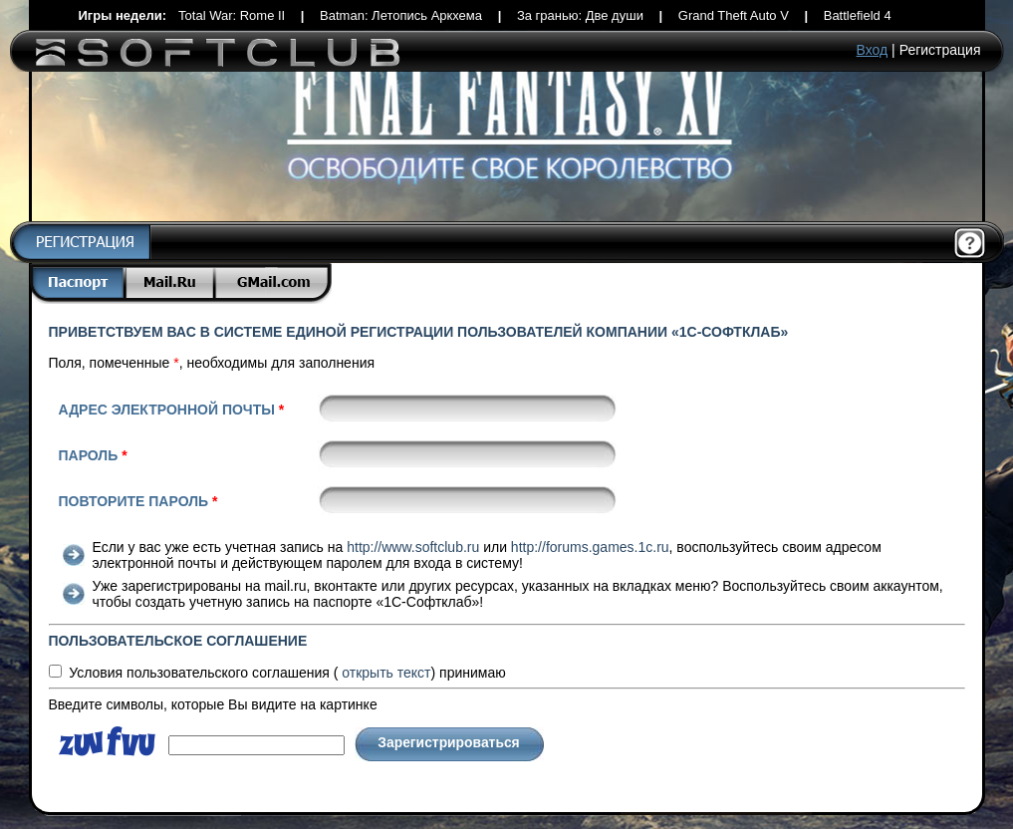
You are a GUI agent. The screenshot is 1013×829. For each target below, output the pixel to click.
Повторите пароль (138, 501)
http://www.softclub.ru (413, 547)
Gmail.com (274, 283)
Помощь (970, 244)
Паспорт (78, 283)
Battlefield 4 (857, 15)
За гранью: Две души (580, 15)
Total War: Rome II (231, 15)
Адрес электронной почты (172, 409)
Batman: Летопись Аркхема (401, 15)
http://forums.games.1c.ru (590, 547)
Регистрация (940, 50)
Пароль (93, 455)
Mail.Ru (171, 283)
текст (386, 673)
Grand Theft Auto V (733, 15)
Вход (872, 50)
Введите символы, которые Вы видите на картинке (213, 704)
